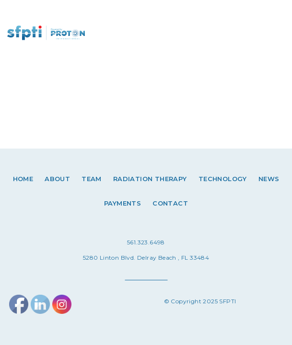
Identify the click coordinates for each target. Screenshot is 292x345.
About (57, 179)
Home (23, 179)
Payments (122, 203)
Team (92, 179)
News (269, 179)
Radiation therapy (150, 179)
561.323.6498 (146, 242)
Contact (170, 203)
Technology (223, 179)
